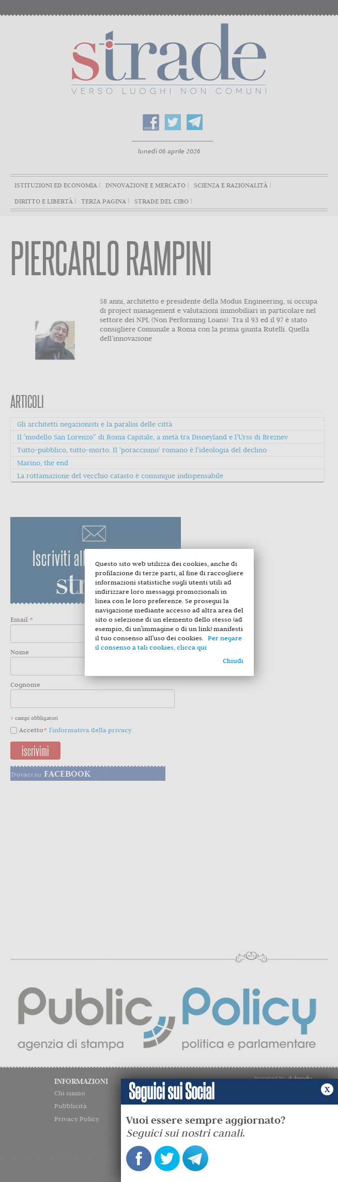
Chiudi (233, 660)
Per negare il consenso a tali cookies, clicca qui (168, 643)
